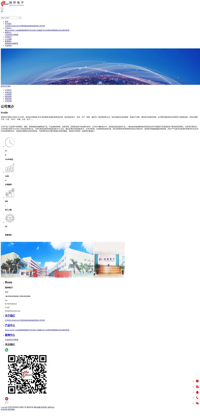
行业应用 (8, 45)
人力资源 (8, 39)
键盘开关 (28, 30)
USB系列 (47, 30)
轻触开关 (41, 30)
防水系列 (62, 30)
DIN (32, 30)
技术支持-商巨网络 (8, 409)
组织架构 (28, 26)
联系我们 (8, 41)
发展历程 (35, 26)
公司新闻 (15, 35)
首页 (6, 21)
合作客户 (8, 37)
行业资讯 (8, 35)
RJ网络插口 (55, 30)
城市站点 (51, 407)
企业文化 (15, 26)
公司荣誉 (21, 26)
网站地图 (37, 407)
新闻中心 (8, 32)
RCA (36, 30)
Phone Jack (8, 30)
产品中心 (8, 28)
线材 (23, 30)
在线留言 (15, 43)
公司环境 (41, 26)
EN (2, 11)
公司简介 (8, 26)
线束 (19, 30)
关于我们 (8, 24)
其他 (67, 30)
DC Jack (15, 30)
